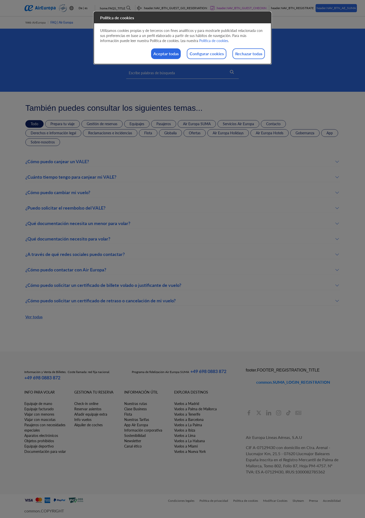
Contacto (273, 124)
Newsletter (132, 441)
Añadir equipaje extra (90, 414)
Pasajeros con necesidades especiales (44, 427)
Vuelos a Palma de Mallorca (195, 409)
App (329, 133)
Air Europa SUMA (197, 124)
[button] (182, 162)
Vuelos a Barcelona (189, 419)
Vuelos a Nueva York (190, 451)
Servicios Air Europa (238, 124)
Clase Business (135, 409)
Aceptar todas (145, 54)
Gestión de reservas (102, 124)
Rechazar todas (244, 54)
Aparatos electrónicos (41, 435)
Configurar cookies (194, 54)
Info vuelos (83, 419)
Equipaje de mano (38, 403)
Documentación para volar (45, 451)
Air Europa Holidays (228, 133)
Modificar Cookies (275, 501)
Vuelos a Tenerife (187, 414)
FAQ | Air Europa (61, 22)
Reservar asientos (87, 409)
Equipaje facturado (39, 409)
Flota (148, 133)
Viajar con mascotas (40, 419)
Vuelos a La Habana (189, 441)
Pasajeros (163, 124)
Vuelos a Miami (186, 446)
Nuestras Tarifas (136, 419)
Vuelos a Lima (184, 435)
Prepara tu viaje (62, 124)
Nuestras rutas (135, 403)
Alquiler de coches (88, 425)
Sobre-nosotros (43, 142)
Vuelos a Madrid (186, 403)
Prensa (313, 501)
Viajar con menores (39, 414)
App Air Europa (136, 425)
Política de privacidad (213, 501)
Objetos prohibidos (39, 441)
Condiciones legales (181, 501)
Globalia (170, 133)
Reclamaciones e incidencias (110, 133)
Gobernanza (305, 133)
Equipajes (137, 124)
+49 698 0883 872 (42, 377)
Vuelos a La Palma (188, 425)
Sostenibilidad (135, 435)
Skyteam (298, 501)
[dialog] (182, 38)
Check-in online (86, 403)
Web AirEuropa (35, 22)
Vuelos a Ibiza (184, 430)
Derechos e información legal (53, 133)
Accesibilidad (332, 501)
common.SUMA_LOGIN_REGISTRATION (293, 382)
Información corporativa (143, 430)
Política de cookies (245, 501)
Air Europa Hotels (269, 133)
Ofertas (194, 133)
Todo (34, 124)
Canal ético (133, 446)
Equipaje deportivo (39, 446)
